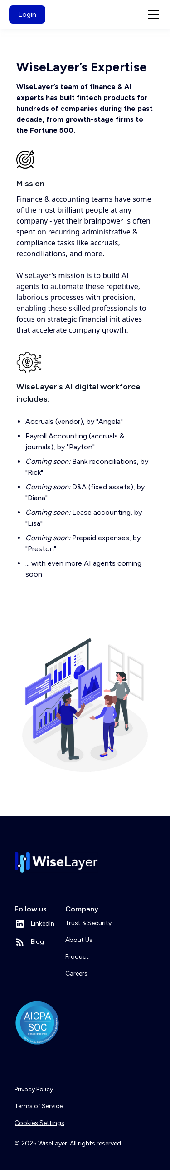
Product (77, 957)
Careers (76, 973)
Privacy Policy (34, 1089)
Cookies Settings (39, 1123)
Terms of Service (39, 1106)
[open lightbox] (85, 705)
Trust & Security (88, 923)
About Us (78, 940)
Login (27, 14)
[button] (152, 14)
